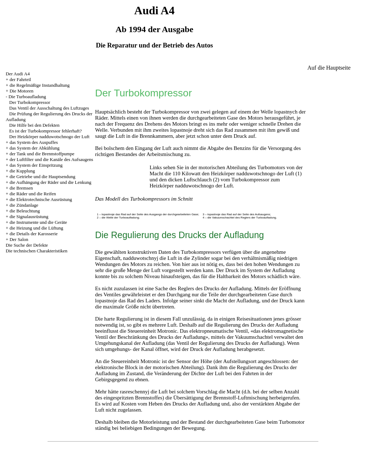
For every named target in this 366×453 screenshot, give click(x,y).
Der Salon (19, 239)
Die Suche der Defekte (27, 245)
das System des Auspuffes (34, 142)
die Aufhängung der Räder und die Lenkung (51, 182)
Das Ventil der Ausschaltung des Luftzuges (49, 108)
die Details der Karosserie (34, 233)
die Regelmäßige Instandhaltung (40, 85)
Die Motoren (22, 91)
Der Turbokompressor (29, 102)
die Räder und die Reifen (33, 193)
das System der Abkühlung (35, 148)
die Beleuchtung (25, 210)
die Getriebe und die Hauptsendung (42, 176)
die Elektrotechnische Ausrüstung (41, 199)
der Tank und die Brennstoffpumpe (42, 153)
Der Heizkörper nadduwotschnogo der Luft (49, 136)
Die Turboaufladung (27, 96)
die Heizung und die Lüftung (36, 228)
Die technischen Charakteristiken (37, 250)
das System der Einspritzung (36, 165)
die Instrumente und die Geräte (38, 222)
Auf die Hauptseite (329, 68)
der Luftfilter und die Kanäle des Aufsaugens (51, 159)
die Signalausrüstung (29, 216)
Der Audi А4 (18, 73)
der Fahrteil (20, 79)
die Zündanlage (24, 205)
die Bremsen (21, 188)
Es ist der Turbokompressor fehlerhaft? (45, 131)
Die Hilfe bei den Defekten (34, 125)
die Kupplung (22, 170)
